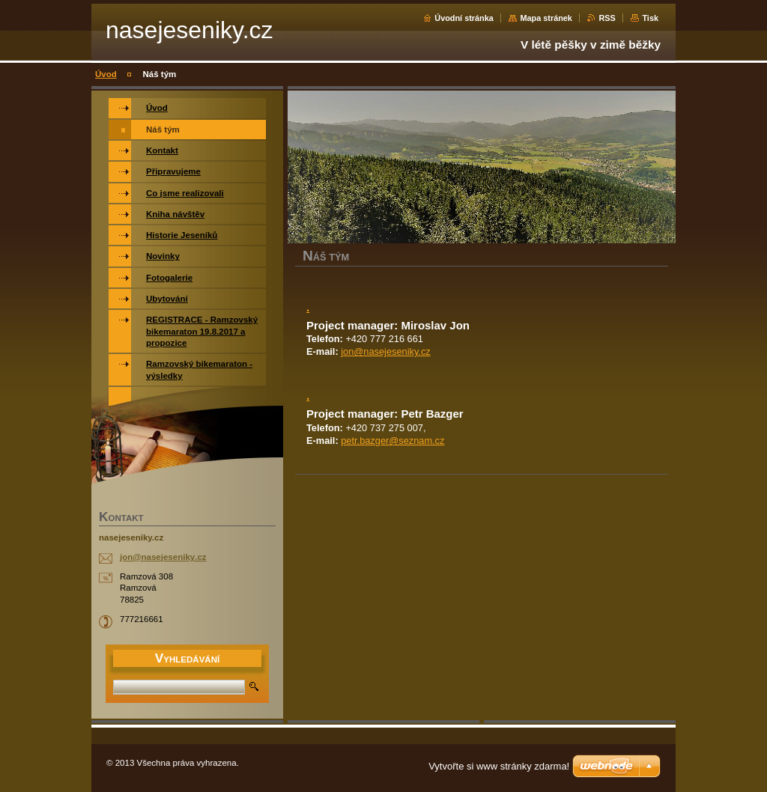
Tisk (650, 17)
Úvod (106, 74)
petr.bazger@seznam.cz (392, 440)
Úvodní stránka (464, 17)
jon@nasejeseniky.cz (385, 351)
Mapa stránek (546, 17)
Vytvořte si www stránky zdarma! (498, 766)
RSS (606, 17)
